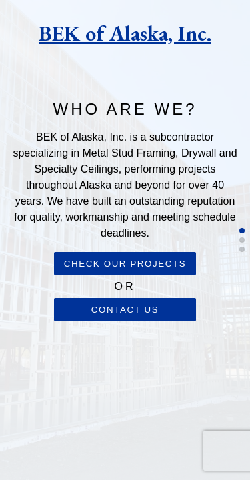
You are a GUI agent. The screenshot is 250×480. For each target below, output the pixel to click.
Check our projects (125, 264)
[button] (242, 230)
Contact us (125, 310)
